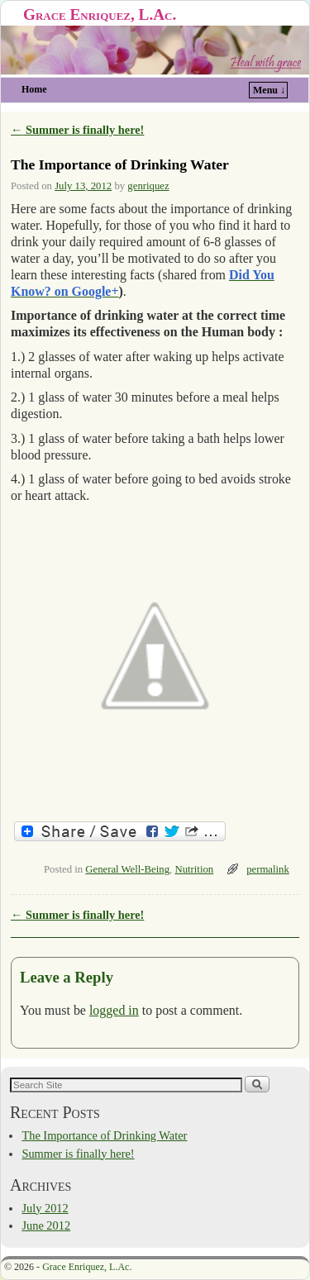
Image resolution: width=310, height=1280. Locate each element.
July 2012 (44, 1208)
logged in (114, 1010)
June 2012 (45, 1225)
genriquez (148, 186)
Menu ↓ (269, 90)
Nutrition (193, 869)
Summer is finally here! (77, 129)
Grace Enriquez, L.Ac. (99, 14)
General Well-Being (127, 869)
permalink (267, 869)
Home (34, 89)
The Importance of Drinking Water (104, 1135)
